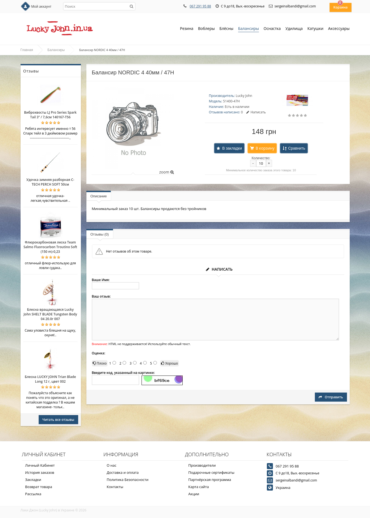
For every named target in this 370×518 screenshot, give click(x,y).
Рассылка (33, 493)
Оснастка (272, 29)
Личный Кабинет (40, 465)
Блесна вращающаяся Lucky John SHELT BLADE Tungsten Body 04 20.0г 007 (50, 314)
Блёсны (226, 29)
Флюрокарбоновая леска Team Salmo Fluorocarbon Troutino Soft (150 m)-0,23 (50, 247)
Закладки (33, 479)
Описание (99, 196)
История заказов (39, 472)
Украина (283, 487)
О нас (111, 465)
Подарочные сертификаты (211, 472)
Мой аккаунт (41, 6)
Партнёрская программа (209, 479)
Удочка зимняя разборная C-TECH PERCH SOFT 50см (50, 182)
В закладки (232, 148)
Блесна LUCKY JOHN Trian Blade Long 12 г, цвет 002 (50, 379)
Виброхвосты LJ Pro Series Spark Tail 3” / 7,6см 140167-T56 (50, 114)
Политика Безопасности (127, 479)
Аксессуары (338, 28)
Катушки (315, 29)
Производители (202, 465)
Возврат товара (38, 486)
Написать (256, 112)
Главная (27, 50)
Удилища (294, 29)
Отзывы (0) (100, 234)
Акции (193, 493)
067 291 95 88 (200, 6)
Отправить (331, 397)
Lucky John (244, 95)
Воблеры (206, 29)
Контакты (115, 486)
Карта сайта (198, 486)
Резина (186, 29)
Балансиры (248, 29)
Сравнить (296, 148)
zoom (166, 172)
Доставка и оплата (123, 472)
